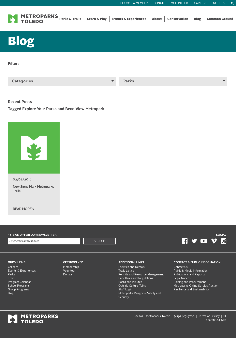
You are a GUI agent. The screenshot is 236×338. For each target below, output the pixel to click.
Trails (11, 278)
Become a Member (134, 3)
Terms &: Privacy (209, 316)
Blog (197, 19)
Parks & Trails (70, 19)
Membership (71, 267)
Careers (200, 3)
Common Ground (220, 19)
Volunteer (179, 3)
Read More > (23, 209)
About (157, 19)
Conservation (177, 19)
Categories (63, 81)
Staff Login (125, 289)
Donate (159, 3)
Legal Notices (182, 278)
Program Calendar (19, 282)
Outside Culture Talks (132, 286)
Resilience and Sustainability (191, 289)
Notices (219, 3)
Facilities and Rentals (131, 267)
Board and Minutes (130, 282)
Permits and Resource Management (141, 274)
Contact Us (181, 267)
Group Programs (18, 289)
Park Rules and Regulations (135, 278)
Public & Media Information (191, 271)
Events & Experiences (129, 19)
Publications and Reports (189, 274)
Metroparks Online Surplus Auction (196, 286)
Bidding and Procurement (190, 282)
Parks (174, 81)
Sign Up (99, 241)
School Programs (19, 286)
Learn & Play (97, 19)
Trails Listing (126, 271)
